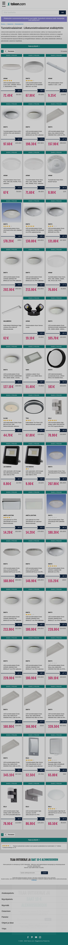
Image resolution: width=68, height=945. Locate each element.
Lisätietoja (33, 880)
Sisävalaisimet (19, 24)
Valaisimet (10, 24)
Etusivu (3, 24)
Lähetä (44, 873)
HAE (62, 12)
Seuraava (11, 51)
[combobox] (30, 12)
